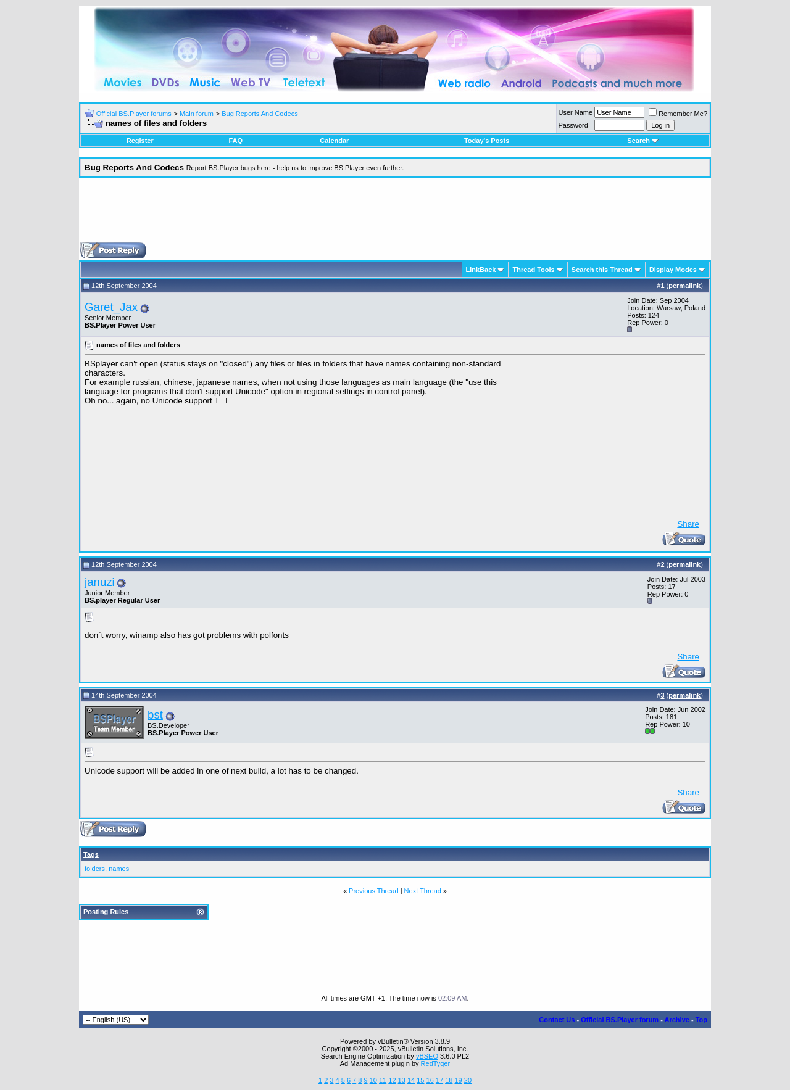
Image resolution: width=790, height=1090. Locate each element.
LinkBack (481, 269)
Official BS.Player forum (620, 1019)
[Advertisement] (395, 214)
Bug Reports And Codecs (260, 113)
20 (468, 1080)
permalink (684, 285)
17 (439, 1080)
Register (140, 140)
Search (643, 140)
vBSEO (427, 1056)
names (119, 868)
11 (382, 1080)
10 (373, 1080)
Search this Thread (602, 269)
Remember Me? (678, 113)
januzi (100, 582)
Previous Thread (374, 890)
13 (401, 1080)
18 (448, 1080)
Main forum (197, 113)
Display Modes (673, 269)
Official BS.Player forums (134, 113)
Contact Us (557, 1019)
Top (701, 1019)
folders (95, 868)
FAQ (235, 140)
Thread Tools (533, 269)
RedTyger (436, 1063)
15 (420, 1080)
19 (458, 1080)
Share (688, 524)
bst (155, 714)
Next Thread (422, 890)
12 (392, 1080)
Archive (677, 1019)
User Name (576, 112)
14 (411, 1080)
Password (573, 125)
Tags (91, 854)
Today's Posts (486, 140)
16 (430, 1080)
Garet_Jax (111, 306)
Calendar (334, 140)
